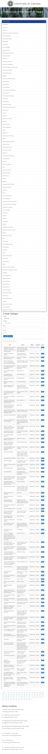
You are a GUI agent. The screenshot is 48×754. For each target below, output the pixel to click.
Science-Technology (6, 289)
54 (13, 695)
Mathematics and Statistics (8, 227)
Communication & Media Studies (9, 90)
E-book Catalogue (6, 21)
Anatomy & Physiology (7, 38)
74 (24, 697)
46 (35, 692)
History (4, 192)
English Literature (6, 144)
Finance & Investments (7, 164)
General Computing (6, 172)
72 (18, 697)
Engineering (5, 132)
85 (11, 699)
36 (8, 692)
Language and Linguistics (7, 207)
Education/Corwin (6, 124)
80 (40, 697)
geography (5, 181)
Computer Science (6, 93)
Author (4, 330)
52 (8, 695)
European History (6, 158)
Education (5, 121)
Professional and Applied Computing (10, 269)
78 (35, 697)
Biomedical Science (6, 55)
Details (42, 347)
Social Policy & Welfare (7, 292)
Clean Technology (6, 87)
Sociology (4, 301)
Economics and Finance (7, 118)
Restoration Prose (6, 284)
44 (29, 692)
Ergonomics (5, 152)
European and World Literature (9, 155)
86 (13, 699)
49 (42, 692)
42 (24, 692)
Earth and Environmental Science (9, 107)
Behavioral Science (6, 50)
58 (24, 695)
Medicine (4, 232)
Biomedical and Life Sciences (8, 53)
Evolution (4, 161)
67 (5, 697)
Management (5, 221)
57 (21, 695)
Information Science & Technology (9, 204)
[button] (24, 318)
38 (13, 692)
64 (40, 695)
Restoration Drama (6, 281)
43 (27, 692)
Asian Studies (5, 24)
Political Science (6, 261)
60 (29, 695)
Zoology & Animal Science (8, 309)
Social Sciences (5, 295)
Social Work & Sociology (7, 298)
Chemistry (5, 75)
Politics (4, 264)
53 (11, 695)
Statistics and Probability (7, 304)
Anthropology (5, 41)
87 (16, 699)
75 (27, 697)
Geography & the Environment (8, 184)
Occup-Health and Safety (7, 244)
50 (3, 695)
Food (4, 167)
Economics (5, 115)
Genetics (4, 178)
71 (16, 697)
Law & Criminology (6, 210)
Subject (4, 316)
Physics (4, 252)
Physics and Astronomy (7, 255)
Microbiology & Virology (7, 235)
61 (32, 695)
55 (16, 695)
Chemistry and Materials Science (9, 78)
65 (42, 695)
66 (3, 697)
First (4, 692)
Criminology (5, 98)
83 (5, 699)
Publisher (5, 321)
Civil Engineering (6, 81)
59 (26, 695)
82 (3, 699)
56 (18, 695)
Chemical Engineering (7, 73)
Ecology (4, 113)
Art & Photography (6, 47)
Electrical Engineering (7, 127)
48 (40, 692)
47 (37, 692)
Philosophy (5, 249)
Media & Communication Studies (9, 229)
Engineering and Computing (8, 135)
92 (29, 699)
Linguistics (5, 215)
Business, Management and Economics (10, 67)
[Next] (32, 699)
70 (13, 697)
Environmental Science (7, 147)
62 (34, 695)
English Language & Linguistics (8, 141)
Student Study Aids (6, 307)
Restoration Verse (6, 287)
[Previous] (6, 693)
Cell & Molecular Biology (7, 70)
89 (21, 699)
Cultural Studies (6, 101)
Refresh (10, 336)
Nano (4, 238)
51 (5, 695)
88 (18, 699)
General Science (6, 175)
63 (37, 695)
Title (4, 325)
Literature (5, 218)
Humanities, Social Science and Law (9, 201)
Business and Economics (7, 61)
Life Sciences (5, 212)
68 (8, 697)
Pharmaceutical (6, 247)
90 (24, 699)
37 (11, 692)
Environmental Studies (7, 150)
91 (26, 699)
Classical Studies (6, 84)
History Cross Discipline (7, 195)
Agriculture (5, 30)
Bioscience (5, 58)
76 (29, 697)
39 (16, 692)
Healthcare (5, 190)
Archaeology (5, 44)
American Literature (6, 35)
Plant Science (5, 258)
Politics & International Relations (9, 267)
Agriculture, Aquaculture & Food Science (10, 33)
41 (21, 692)
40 (19, 692)
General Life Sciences (7, 170)
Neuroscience (5, 241)
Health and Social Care (7, 187)
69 (11, 697)
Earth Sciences (5, 110)
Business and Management (8, 64)
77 (32, 697)
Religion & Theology (6, 278)
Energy (4, 130)
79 (37, 697)
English (4, 138)
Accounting (5, 27)
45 (32, 692)
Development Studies (7, 104)
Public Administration (7, 275)
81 (42, 697)
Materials (4, 224)
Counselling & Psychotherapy (8, 95)
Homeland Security (6, 198)
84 (8, 699)
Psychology (5, 272)
